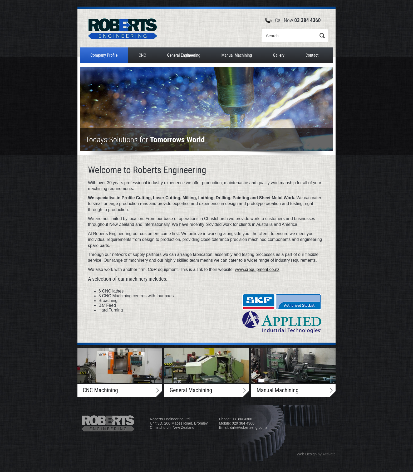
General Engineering (183, 55)
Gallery (278, 55)
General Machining (191, 390)
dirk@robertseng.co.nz (248, 427)
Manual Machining (236, 55)
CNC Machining (100, 390)
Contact (312, 55)
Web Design (307, 454)
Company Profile (103, 55)
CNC (142, 55)
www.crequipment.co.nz (257, 269)
